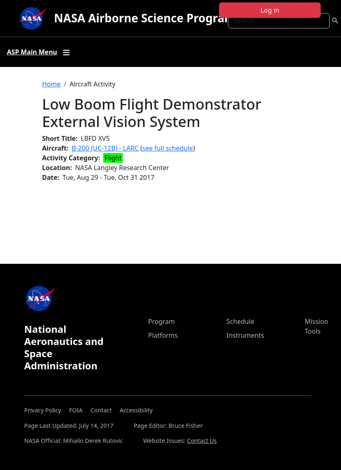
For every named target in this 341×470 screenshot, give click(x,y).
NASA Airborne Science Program (145, 18)
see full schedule (167, 148)
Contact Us (202, 440)
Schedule (240, 321)
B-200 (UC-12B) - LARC (105, 148)
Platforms (163, 335)
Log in (270, 10)
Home (51, 84)
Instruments (245, 335)
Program (161, 321)
